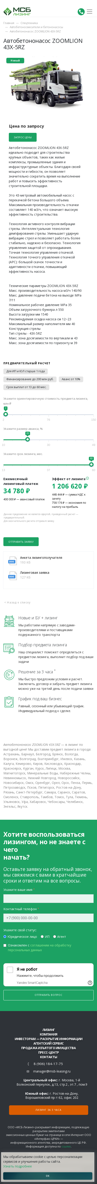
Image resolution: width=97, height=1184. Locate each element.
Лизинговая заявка (34, 572)
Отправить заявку (21, 541)
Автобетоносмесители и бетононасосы (36, 27)
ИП (47, 936)
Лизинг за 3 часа (48, 1109)
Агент (61, 936)
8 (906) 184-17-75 (48, 1063)
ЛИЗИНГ (48, 1030)
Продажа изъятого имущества (48, 1048)
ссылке (66, 1146)
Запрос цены (23, 137)
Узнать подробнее (17, 1166)
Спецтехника (29, 23)
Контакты (48, 1057)
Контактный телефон (20, 909)
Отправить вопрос (48, 995)
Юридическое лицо (22, 936)
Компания (48, 1034)
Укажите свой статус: (20, 930)
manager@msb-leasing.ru (52, 1071)
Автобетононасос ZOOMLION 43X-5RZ (35, 31)
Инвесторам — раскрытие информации (49, 1039)
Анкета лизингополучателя (41, 557)
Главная (8, 23)
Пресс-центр (48, 1052)
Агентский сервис (48, 1043)
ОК (48, 1175)
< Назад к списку (17, 602)
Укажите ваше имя (17, 889)
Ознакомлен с (39, 947)
